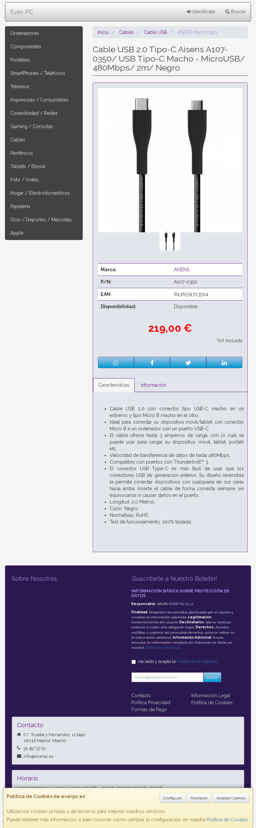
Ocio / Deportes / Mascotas (41, 219)
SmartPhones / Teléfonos (37, 73)
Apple (16, 233)
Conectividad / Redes (34, 113)
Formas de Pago (149, 709)
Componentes (25, 46)
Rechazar (199, 798)
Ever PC (21, 11)
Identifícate (201, 11)
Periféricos (21, 153)
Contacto (141, 695)
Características (113, 385)
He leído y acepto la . (178, 661)
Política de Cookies (227, 819)
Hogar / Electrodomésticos (40, 193)
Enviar (212, 677)
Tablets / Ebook (27, 166)
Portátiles (20, 60)
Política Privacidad (150, 702)
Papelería (20, 206)
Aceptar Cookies (231, 798)
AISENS (181, 269)
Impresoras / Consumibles (39, 100)
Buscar (235, 11)
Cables (17, 139)
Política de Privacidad (162, 647)
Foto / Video (24, 179)
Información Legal (210, 695)
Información (153, 385)
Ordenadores (24, 33)
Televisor (20, 86)
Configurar (172, 798)
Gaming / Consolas (31, 126)
